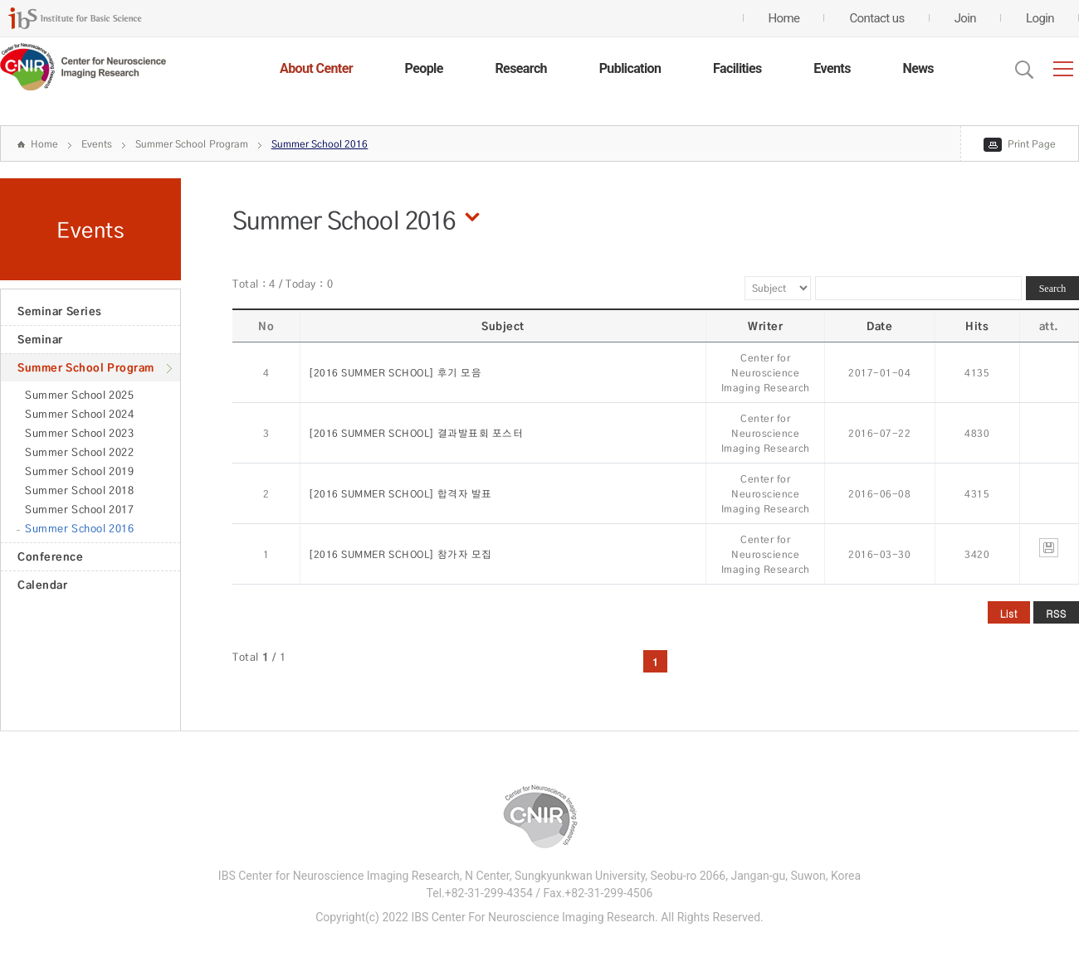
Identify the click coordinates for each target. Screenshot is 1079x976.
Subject (503, 326)
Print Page (1032, 144)
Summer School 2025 (79, 394)
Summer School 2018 (79, 490)
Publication (630, 68)
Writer (765, 326)
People (424, 68)
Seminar (40, 339)
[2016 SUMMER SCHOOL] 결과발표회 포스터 (416, 433)
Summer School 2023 (79, 432)
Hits (977, 326)
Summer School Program (191, 144)
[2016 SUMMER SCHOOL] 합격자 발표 (400, 494)
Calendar (42, 584)
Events (831, 68)
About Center (316, 68)
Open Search (1024, 70)
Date (879, 326)
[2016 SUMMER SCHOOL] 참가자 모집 (400, 554)
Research (521, 68)
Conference (50, 556)
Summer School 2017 (79, 509)
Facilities (737, 68)
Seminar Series (59, 311)
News (918, 68)
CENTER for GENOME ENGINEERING (83, 67)
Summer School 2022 (79, 451)
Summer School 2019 (79, 471)
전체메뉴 (1063, 69)
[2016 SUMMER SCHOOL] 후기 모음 (395, 373)
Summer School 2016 (320, 144)
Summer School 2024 (79, 413)
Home (44, 144)
